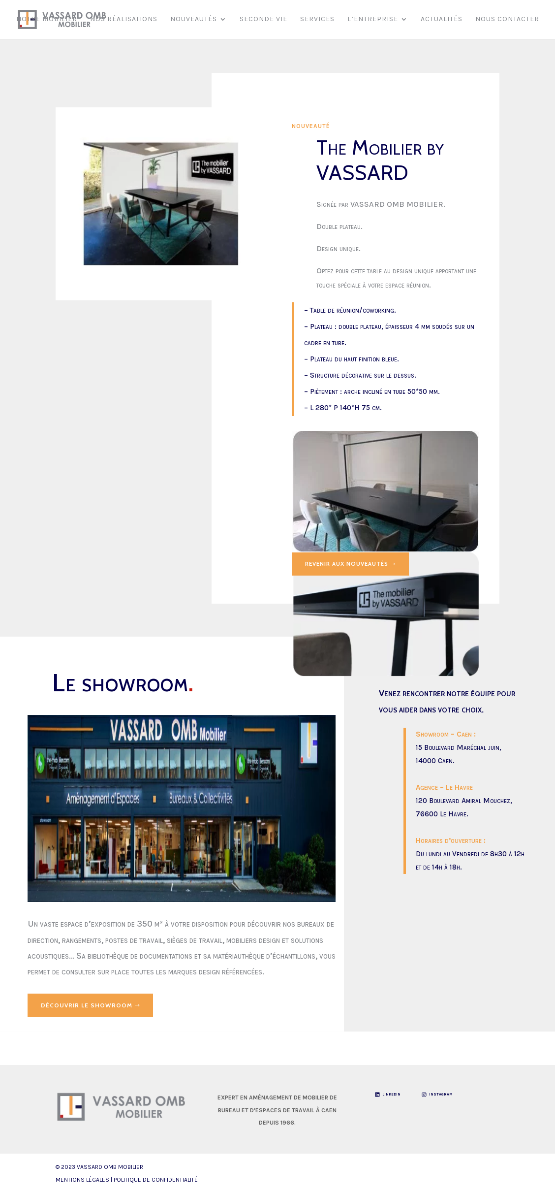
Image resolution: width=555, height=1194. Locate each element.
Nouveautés (193, 20)
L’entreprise (372, 20)
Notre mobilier (46, 20)
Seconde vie (263, 20)
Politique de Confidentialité (156, 1180)
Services (317, 20)
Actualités (441, 20)
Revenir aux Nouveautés (350, 564)
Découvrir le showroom (86, 1005)
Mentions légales (82, 1180)
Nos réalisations (123, 20)
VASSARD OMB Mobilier (110, 1167)
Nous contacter (507, 20)
